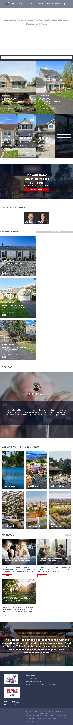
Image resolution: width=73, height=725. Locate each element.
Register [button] (68, 3)
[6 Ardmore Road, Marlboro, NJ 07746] (18, 340)
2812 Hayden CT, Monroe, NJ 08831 (29, 145)
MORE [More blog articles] (68, 535)
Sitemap (37, 721)
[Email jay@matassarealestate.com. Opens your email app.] (33, 681)
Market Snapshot (53, 3)
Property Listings (29, 721)
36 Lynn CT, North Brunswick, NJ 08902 (48, 145)
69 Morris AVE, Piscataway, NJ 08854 (11, 145)
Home (14, 3)
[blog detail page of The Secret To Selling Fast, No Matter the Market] (54, 558)
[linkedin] (9, 712)
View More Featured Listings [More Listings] (65, 136)
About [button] (40, 3)
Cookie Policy (47, 720)
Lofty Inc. (34, 718)
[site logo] (12, 679)
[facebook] (5, 712)
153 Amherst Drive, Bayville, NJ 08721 (12, 266)
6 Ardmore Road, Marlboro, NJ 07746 (12, 349)
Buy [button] (20, 3)
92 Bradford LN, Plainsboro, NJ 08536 (12, 104)
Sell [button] (26, 3)
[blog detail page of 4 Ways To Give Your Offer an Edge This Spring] (19, 598)
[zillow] (12, 712)
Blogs (33, 3)
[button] (70, 57)
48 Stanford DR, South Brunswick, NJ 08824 (49, 104)
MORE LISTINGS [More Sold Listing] (55, 232)
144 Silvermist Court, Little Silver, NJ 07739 (13, 308)
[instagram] (16, 712)
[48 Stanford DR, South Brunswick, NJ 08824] (54, 87)
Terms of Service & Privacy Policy (34, 720)
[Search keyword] (34, 57)
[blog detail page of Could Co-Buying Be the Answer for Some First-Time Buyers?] (19, 558)
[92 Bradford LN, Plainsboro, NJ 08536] (18, 87)
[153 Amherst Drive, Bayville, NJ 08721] (18, 256)
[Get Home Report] (36, 189)
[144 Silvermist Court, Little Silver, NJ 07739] (18, 298)
